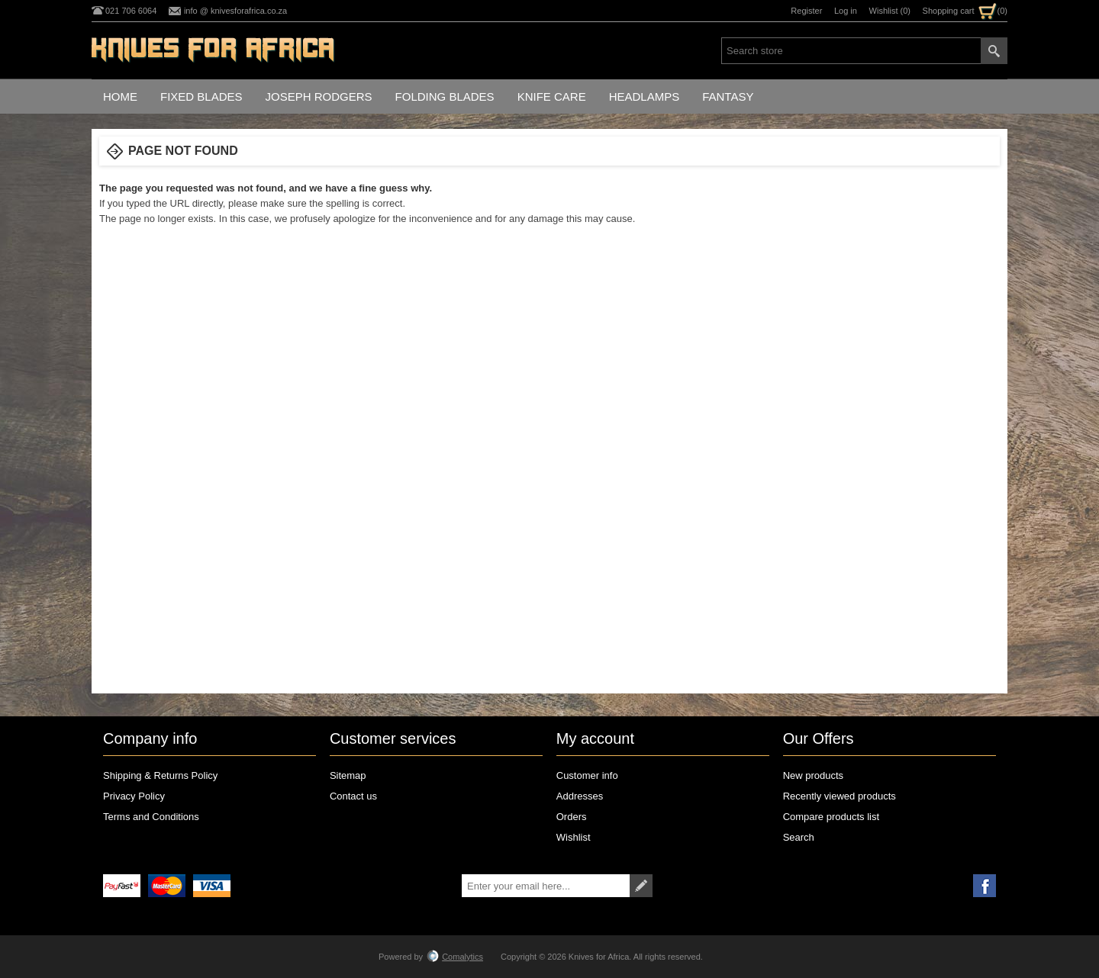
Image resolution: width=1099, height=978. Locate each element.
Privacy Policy (134, 796)
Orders (571, 816)
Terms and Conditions (151, 816)
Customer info (587, 775)
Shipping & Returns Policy (160, 775)
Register (806, 10)
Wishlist (573, 837)
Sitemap (348, 775)
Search (798, 837)
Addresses (579, 796)
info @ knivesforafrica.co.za (235, 10)
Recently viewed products (839, 796)
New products (813, 775)
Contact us (353, 796)
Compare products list (831, 816)
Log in (845, 10)
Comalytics (455, 956)
